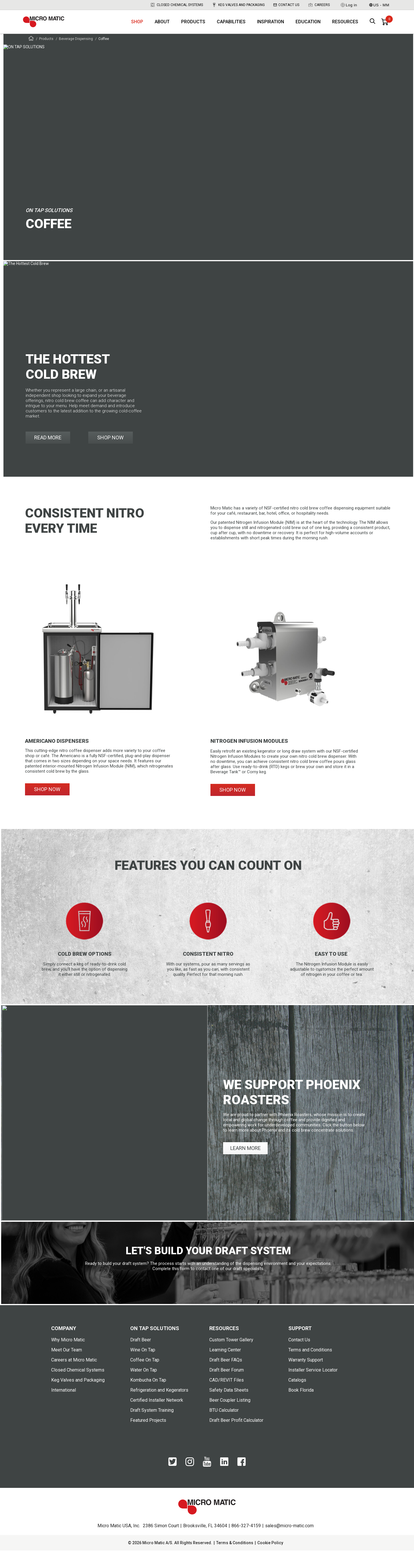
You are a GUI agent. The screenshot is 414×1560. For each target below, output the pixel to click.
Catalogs (297, 1389)
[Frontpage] (31, 48)
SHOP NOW (110, 447)
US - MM (379, 5)
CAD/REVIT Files (226, 1389)
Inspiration (270, 26)
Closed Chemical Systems (176, 5)
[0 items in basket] (384, 25)
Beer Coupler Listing (229, 1409)
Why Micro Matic (68, 1349)
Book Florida (301, 1399)
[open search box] (372, 26)
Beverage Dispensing (76, 48)
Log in (348, 4)
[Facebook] (241, 1474)
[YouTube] (207, 1475)
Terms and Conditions (310, 1359)
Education (308, 26)
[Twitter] (172, 1474)
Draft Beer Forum (226, 1379)
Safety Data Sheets (228, 1399)
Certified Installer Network (156, 1409)
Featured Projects (148, 1429)
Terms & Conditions (234, 1552)
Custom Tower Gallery (231, 1349)
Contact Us (286, 5)
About (162, 26)
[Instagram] (189, 1473)
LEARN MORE (245, 1158)
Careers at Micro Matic (74, 1369)
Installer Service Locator (313, 1379)
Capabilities (231, 26)
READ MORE (48, 447)
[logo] (50, 26)
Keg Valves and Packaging (238, 5)
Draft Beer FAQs (225, 1369)
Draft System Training (152, 1419)
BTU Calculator (224, 1419)
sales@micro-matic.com (289, 1535)
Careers (319, 5)
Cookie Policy (270, 1552)
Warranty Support (305, 1369)
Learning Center (225, 1359)
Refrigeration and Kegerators (159, 1399)
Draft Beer (140, 1349)
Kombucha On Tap (148, 1389)
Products (193, 26)
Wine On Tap (142, 1359)
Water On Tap (143, 1379)
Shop (137, 26)
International (63, 1399)
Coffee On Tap (144, 1369)
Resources (345, 26)
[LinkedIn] (224, 1474)
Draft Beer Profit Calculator (236, 1429)
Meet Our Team (66, 1359)
